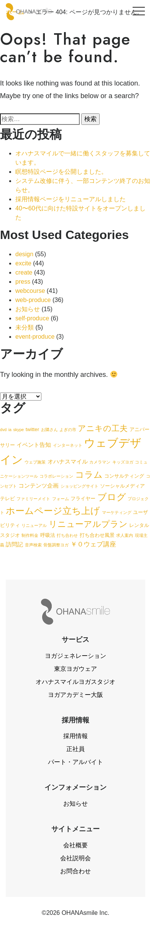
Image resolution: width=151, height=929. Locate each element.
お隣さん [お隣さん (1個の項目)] (49, 429)
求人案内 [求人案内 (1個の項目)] (124, 535)
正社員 (75, 749)
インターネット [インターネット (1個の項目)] (67, 445)
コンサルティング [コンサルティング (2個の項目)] (124, 476)
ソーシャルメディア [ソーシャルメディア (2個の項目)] (122, 486)
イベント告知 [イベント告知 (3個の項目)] (33, 444)
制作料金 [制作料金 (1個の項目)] (29, 535)
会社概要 (75, 845)
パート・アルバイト (75, 762)
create (23, 272)
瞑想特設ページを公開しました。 (61, 171)
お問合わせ (75, 871)
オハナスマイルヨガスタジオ (75, 682)
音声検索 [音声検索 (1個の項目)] (33, 545)
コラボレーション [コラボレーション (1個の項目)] (56, 476)
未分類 (24, 327)
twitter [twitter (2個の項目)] (32, 429)
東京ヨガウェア (75, 669)
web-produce (33, 300)
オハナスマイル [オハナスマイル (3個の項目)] (68, 461)
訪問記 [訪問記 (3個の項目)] (14, 544)
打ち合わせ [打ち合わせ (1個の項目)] (67, 535)
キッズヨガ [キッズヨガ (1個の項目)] (122, 462)
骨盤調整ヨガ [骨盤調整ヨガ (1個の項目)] (56, 545)
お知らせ (27, 309)
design (24, 254)
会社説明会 (75, 858)
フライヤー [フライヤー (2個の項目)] (83, 498)
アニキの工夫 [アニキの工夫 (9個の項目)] (103, 428)
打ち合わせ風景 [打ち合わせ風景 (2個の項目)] (97, 535)
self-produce (32, 318)
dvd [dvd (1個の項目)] (3, 429)
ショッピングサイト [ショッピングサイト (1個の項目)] (79, 486)
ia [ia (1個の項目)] (9, 429)
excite (23, 263)
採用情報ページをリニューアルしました (70, 199)
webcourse (30, 291)
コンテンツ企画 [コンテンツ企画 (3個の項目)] (38, 485)
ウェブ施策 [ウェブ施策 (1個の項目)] (35, 462)
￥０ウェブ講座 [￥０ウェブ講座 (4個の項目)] (93, 544)
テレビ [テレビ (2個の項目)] (7, 498)
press (22, 281)
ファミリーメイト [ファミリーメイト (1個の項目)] (33, 498)
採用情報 (75, 736)
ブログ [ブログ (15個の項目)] (111, 497)
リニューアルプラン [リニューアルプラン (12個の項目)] (88, 524)
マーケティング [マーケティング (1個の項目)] (116, 512)
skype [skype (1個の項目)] (18, 429)
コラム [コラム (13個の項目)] (89, 475)
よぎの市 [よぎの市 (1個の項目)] (67, 429)
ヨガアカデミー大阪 (75, 694)
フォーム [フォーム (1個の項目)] (60, 498)
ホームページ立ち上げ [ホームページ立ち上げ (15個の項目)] (53, 511)
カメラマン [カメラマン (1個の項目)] (99, 462)
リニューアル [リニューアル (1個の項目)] (34, 525)
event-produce (34, 336)
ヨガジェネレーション (75, 656)
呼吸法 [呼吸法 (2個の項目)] (47, 535)
